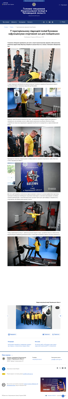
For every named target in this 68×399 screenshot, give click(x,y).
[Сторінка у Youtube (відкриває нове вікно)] (49, 22)
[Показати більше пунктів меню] (42, 22)
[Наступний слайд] (60, 316)
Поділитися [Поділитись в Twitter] (56, 334)
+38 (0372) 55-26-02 (37, 359)
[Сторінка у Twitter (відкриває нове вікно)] (47, 22)
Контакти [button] (30, 22)
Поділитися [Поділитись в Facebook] (47, 334)
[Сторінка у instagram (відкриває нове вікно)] (52, 22)
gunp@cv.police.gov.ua (57, 359)
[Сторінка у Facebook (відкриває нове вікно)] (44, 22)
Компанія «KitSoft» (52, 395)
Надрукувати (13, 334)
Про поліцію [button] (6, 22)
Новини (11, 27)
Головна (6, 27)
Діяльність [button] (14, 22)
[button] (7, 355)
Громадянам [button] (22, 22)
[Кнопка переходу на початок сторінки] (63, 396)
